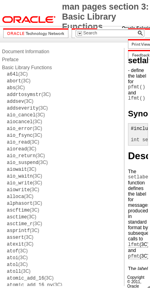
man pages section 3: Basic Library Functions (105, 17)
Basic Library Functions (27, 67)
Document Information (25, 51)
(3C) (17, 74)
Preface (10, 59)
